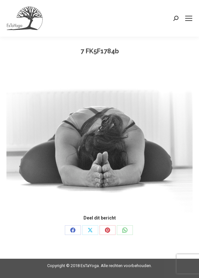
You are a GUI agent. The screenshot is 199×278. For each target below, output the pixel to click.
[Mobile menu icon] (189, 18)
